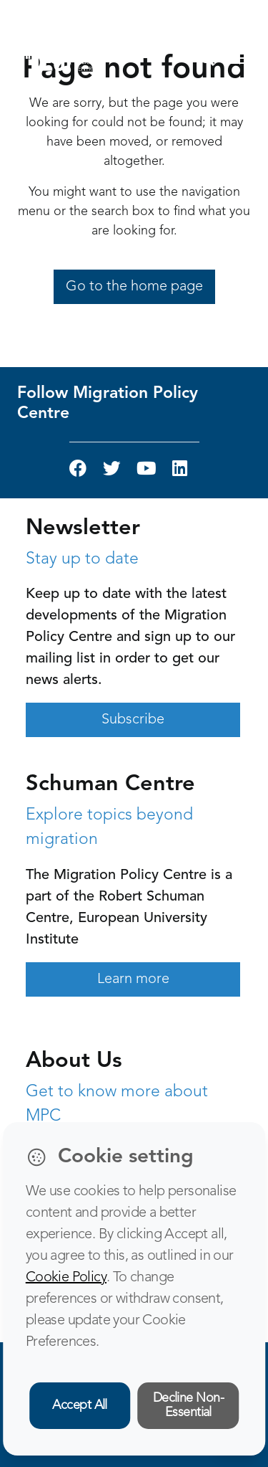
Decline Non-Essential (188, 1406)
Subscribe (132, 720)
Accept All (79, 1405)
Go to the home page (134, 287)
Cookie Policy (66, 1278)
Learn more (133, 979)
